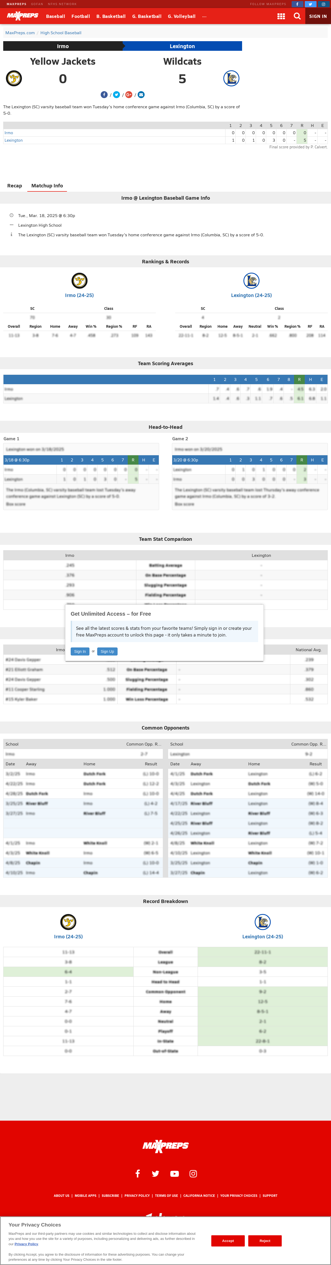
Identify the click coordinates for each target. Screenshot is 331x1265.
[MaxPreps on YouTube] (174, 1173)
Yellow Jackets (63, 61)
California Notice (199, 1195)
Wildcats (182, 61)
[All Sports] (204, 16)
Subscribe (110, 1195)
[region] (165, 1240)
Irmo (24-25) (79, 295)
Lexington (182, 46)
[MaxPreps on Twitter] (311, 4)
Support (270, 1195)
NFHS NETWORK (62, 4)
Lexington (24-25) (251, 295)
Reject (265, 1241)
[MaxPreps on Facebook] (297, 4)
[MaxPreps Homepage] (165, 1146)
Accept (228, 1241)
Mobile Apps (85, 1195)
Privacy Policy (137, 1195)
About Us (61, 1195)
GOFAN (37, 4)
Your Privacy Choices (238, 1195)
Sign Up (107, 651)
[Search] (297, 16)
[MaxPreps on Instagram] (324, 4)
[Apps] (281, 16)
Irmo (63, 46)
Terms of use (166, 1195)
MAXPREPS (17, 4)
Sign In (80, 651)
